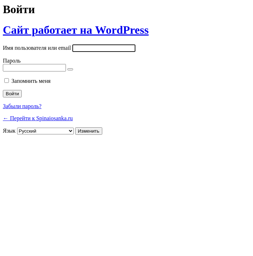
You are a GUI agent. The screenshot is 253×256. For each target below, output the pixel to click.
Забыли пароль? (22, 106)
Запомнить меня (31, 81)
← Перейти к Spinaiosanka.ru (38, 118)
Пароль (12, 61)
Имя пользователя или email (37, 48)
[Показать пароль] (70, 69)
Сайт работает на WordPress (76, 29)
